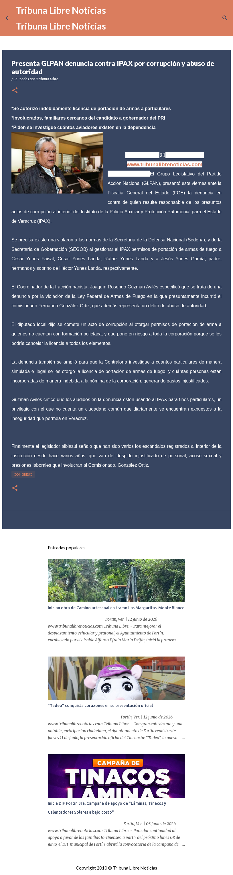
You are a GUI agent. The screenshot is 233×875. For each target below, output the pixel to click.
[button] (14, 91)
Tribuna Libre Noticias (61, 10)
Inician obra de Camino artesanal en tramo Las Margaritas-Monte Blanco (116, 608)
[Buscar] (225, 18)
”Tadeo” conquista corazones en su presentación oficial (100, 705)
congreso (23, 474)
